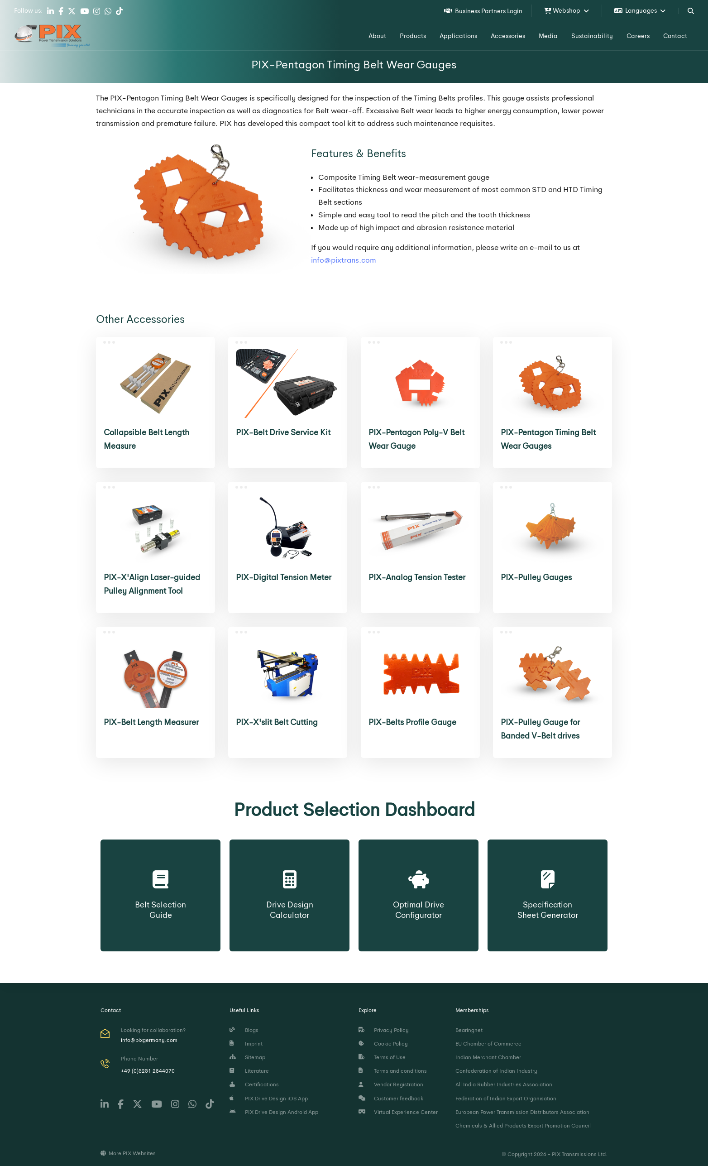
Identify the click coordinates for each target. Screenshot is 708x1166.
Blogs (244, 1030)
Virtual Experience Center (398, 1112)
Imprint (246, 1043)
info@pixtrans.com (343, 260)
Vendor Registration (391, 1084)
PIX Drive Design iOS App (269, 1098)
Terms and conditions (393, 1071)
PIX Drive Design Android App (274, 1112)
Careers (638, 36)
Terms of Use (382, 1057)
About (377, 36)
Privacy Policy (384, 1030)
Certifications (254, 1084)
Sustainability (592, 36)
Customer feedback (391, 1098)
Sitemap (247, 1057)
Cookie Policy (383, 1043)
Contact (675, 36)
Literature (249, 1071)
